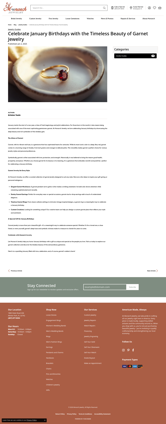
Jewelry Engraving (91, 336)
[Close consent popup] (45, 420)
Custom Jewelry (35, 18)
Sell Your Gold (89, 342)
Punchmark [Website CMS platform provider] (87, 419)
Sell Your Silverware (91, 347)
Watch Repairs (89, 326)
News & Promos (107, 18)
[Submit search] (104, 8)
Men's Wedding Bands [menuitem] (54, 331)
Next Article (151, 271)
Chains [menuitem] (48, 369)
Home (10, 25)
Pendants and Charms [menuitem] (54, 352)
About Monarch (148, 18)
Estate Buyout (89, 358)
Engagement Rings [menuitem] (53, 320)
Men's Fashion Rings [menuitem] (54, 342)
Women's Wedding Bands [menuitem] (56, 326)
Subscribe (132, 287)
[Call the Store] (14, 318)
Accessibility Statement (102, 414)
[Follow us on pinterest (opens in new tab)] (128, 350)
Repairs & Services (128, 18)
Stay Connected (41, 285)
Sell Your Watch (90, 352)
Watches (90, 18)
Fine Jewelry (53, 18)
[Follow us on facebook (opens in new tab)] (133, 350)
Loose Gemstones (72, 18)
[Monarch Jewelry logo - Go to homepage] (15, 8)
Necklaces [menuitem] (50, 358)
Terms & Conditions (85, 414)
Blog (15, 25)
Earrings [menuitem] (49, 347)
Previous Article (16, 271)
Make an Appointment (92, 363)
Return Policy (60, 414)
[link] (119, 8)
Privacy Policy (71, 414)
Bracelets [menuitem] (49, 363)
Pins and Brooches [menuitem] (53, 374)
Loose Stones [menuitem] (51, 315)
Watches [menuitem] (49, 379)
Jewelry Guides (23, 25)
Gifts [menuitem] (48, 390)
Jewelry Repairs (90, 320)
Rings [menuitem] (48, 336)
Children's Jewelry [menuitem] (53, 385)
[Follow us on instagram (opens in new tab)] (123, 350)
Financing (88, 331)
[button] (149, 8)
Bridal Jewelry (16, 18)
